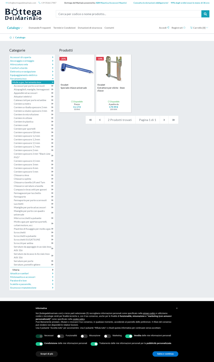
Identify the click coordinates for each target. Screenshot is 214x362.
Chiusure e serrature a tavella (33, 186)
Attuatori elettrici (33, 96)
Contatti (109, 27)
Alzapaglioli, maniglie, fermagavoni (33, 89)
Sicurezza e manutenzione (31, 287)
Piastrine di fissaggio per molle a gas (33, 229)
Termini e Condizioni (64, 27)
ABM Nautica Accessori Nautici (111, 2)
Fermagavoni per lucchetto (33, 193)
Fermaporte (33, 196)
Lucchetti (33, 204)
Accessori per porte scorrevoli (33, 86)
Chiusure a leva (33, 175)
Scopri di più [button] (46, 354)
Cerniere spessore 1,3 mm (33, 139)
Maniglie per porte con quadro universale (33, 212)
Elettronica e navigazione (31, 71)
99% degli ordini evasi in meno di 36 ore (190, 2)
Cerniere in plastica (33, 121)
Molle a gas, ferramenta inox (33, 82)
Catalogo (15, 27)
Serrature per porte (33, 261)
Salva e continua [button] (165, 354)
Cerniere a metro (33, 103)
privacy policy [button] (149, 313)
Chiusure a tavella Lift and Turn (33, 182)
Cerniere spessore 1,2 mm (33, 136)
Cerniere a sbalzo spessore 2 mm (33, 111)
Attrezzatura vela (31, 64)
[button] (176, 308)
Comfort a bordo (31, 68)
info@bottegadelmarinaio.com (21, 2)
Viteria (32, 270)
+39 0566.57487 (47, 2)
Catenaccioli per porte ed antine (33, 100)
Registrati (178, 27)
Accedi (164, 27)
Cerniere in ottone (33, 118)
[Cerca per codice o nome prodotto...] (129, 13)
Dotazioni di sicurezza (90, 27)
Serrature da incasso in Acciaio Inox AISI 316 (33, 255)
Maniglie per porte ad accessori (33, 207)
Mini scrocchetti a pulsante (33, 218)
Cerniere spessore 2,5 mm (33, 161)
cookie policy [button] (79, 319)
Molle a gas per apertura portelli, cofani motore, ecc (33, 223)
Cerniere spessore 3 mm (33, 164)
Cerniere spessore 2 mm (33, 150)
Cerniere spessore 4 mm (33, 168)
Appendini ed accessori (33, 93)
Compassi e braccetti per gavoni (33, 189)
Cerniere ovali (33, 125)
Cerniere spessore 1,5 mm (33, 143)
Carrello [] (199, 27)
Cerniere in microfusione (33, 114)
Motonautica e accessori (31, 277)
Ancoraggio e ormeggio (31, 61)
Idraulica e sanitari (31, 273)
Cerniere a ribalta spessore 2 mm (33, 107)
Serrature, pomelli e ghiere (33, 264)
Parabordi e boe (31, 280)
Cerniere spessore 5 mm (33, 171)
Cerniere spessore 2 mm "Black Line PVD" (33, 155)
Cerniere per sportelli (33, 128)
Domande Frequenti (40, 27)
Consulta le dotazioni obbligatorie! (150, 2)
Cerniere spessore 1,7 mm (33, 146)
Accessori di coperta (31, 57)
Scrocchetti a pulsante (33, 236)
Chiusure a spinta (33, 179)
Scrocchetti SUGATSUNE (33, 239)
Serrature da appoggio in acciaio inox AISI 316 (33, 248)
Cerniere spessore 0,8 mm (33, 132)
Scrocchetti (33, 232)
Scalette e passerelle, (31, 284)
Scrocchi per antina (33, 243)
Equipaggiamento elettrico (31, 75)
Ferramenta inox (32, 78)
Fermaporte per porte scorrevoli (33, 200)
